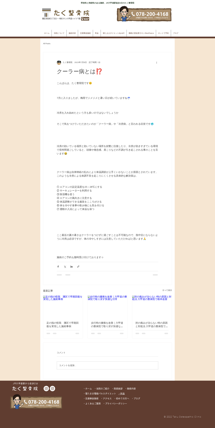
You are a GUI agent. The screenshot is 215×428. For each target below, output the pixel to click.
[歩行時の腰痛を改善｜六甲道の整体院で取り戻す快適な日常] (107, 307)
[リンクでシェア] (78, 266)
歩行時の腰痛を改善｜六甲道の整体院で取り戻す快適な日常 (107, 324)
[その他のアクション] (156, 62)
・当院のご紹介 (101, 389)
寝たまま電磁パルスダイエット (101, 393)
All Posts (46, 44)
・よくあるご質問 (92, 403)
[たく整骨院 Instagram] (46, 388)
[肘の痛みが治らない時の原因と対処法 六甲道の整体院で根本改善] (152, 307)
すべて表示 (167, 290)
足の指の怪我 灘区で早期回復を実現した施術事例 (62, 324)
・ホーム (88, 389)
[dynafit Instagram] (52, 388)
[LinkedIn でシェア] (71, 266)
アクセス (107, 398)
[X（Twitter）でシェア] (64, 266)
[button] (59, 33)
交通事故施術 (91, 398)
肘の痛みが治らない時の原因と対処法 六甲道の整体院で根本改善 (151, 324)
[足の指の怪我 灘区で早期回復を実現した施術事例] (63, 307)
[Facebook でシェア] (58, 266)
